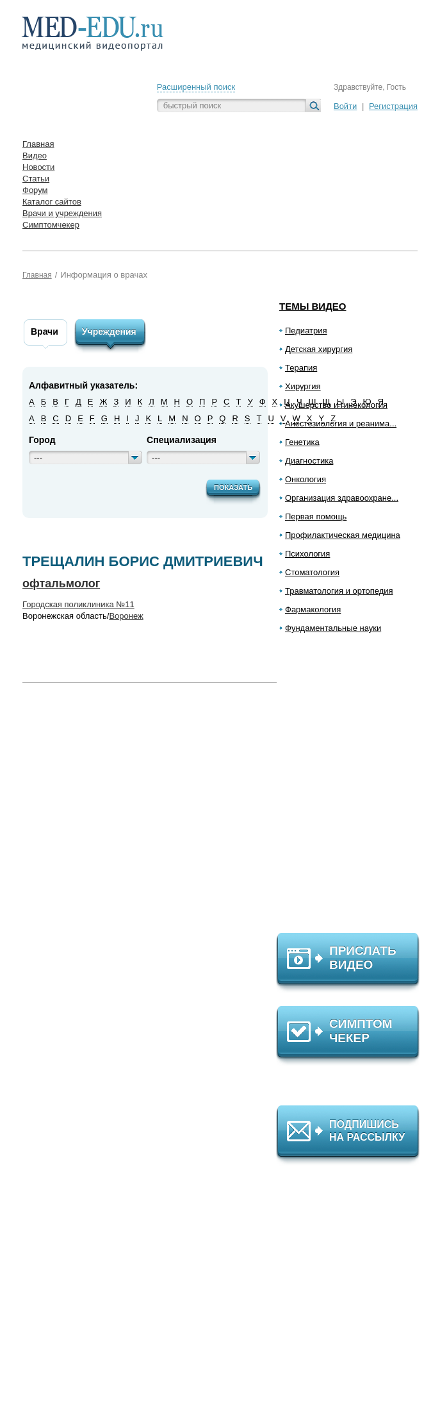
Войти (345, 106)
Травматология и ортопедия (339, 591)
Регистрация (393, 106)
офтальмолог (61, 583)
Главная (37, 275)
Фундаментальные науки (333, 628)
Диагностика (309, 461)
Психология (307, 553)
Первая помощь (315, 516)
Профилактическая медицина (342, 535)
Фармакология (313, 609)
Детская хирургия (318, 349)
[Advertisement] (353, 788)
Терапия (301, 368)
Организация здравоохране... (341, 498)
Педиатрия (306, 330)
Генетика (302, 442)
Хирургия (303, 386)
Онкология (305, 479)
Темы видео (312, 306)
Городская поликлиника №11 (78, 604)
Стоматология (312, 572)
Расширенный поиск (196, 87)
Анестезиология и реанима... (340, 423)
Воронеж (126, 616)
